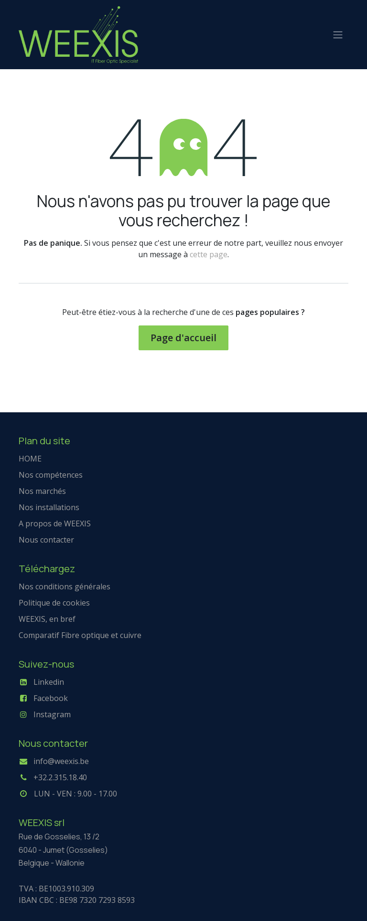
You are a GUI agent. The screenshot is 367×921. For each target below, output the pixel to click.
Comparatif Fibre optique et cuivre (80, 635)
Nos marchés (42, 491)
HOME (30, 458)
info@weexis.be (61, 761)
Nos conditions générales (64, 586)
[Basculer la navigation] (337, 35)
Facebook (50, 698)
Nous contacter (46, 539)
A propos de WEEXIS (55, 523)
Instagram (52, 714)
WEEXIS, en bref (47, 619)
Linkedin (48, 682)
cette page (208, 254)
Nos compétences (51, 475)
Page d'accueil (183, 337)
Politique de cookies (54, 602)
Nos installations (49, 507)
